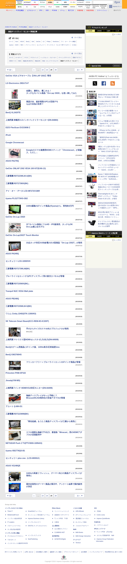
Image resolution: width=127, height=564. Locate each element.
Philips (49, 41)
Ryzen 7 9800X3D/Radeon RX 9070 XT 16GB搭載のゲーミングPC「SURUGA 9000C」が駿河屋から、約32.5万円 (108, 179)
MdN (74, 529)
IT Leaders (10, 522)
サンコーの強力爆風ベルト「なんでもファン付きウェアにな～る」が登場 (109, 113)
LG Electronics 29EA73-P (17, 83)
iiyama (11, 45)
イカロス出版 (77, 508)
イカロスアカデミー (82, 526)
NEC (22, 45)
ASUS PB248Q (12, 299)
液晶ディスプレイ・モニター (69, 61)
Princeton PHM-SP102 (16, 373)
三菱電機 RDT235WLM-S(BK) (19, 306)
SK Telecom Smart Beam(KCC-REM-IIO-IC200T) (27, 321)
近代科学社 (55, 536)
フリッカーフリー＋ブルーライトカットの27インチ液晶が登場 (53, 362)
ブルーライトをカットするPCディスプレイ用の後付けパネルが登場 (35, 276)
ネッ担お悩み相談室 (14, 529)
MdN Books (79, 532)
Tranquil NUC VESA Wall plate (19, 291)
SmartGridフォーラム (35, 511)
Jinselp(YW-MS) (13, 380)
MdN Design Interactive (83, 536)
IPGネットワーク (100, 529)
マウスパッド (34, 57)
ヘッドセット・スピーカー (48, 57)
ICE (95, 508)
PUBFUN (97, 522)
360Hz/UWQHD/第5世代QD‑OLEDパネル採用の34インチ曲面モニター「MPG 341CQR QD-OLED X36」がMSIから (109, 208)
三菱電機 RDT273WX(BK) (17, 183)
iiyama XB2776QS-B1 (15, 451)
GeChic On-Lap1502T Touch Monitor (22, 235)
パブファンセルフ (102, 525)
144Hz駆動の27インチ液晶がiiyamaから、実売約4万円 (50, 206)
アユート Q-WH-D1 (14, 406)
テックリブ (76, 540)
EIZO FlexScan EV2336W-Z (18, 127)
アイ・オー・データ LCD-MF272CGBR (23, 191)
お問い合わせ (29, 552)
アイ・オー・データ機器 (68, 41)
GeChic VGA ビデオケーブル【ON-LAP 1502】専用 (28, 76)
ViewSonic (56, 41)
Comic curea (101, 515)
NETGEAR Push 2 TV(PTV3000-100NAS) (24, 443)
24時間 (99, 31)
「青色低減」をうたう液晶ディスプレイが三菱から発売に (51, 421)
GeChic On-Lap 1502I (15, 217)
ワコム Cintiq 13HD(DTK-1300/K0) (21, 314)
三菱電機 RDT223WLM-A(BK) (19, 176)
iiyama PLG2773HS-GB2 (17, 198)
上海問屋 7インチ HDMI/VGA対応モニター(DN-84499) (29, 388)
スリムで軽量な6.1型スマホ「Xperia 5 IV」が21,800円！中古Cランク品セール (109, 123)
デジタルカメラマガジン (15, 536)
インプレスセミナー (34, 522)
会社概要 (84, 552)
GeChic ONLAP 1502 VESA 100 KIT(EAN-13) (26, 168)
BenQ (27, 41)
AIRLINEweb (80, 511)
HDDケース (12, 61)
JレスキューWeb (81, 522)
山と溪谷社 (55, 526)
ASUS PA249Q (12, 254)
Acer (16, 41)
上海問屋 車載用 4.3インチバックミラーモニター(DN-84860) (32, 120)
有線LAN (37, 61)
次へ (80, 70)
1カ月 (117, 31)
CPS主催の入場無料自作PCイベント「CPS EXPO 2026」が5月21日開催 (108, 158)
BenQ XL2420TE (13, 112)
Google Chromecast (15, 142)
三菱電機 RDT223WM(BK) (17, 414)
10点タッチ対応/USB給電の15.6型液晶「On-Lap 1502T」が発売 (54, 243)
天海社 (99, 511)
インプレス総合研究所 (14, 518)
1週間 (108, 31)
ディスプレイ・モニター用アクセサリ (58, 45)
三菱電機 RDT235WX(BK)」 (18, 284)
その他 (74, 45)
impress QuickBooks (103, 518)
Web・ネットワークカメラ (50, 61)
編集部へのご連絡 (56, 552)
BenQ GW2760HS (14, 355)
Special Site (96, 66)
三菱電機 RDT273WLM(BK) (18, 269)
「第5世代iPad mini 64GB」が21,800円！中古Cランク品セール (109, 139)
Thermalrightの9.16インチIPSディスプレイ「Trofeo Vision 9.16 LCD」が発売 (108, 196)
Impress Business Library (36, 518)
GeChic (38, 41)
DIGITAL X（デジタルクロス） (38, 526)
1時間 (90, 31)
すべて (11, 41)
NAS (19, 61)
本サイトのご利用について (13, 552)
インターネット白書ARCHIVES (17, 543)
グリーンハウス (30, 45)
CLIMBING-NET (60, 532)
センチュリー (41, 45)
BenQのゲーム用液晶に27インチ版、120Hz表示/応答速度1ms (33, 347)
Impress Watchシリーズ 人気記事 (105, 233)
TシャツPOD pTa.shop (104, 532)
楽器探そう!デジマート (62, 515)
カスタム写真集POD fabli (105, 535)
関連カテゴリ (16, 54)
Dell (33, 41)
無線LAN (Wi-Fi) (28, 61)
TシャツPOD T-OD (61, 518)
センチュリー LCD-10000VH (18, 261)
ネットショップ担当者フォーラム (39, 515)
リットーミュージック (62, 511)
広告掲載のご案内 (41, 552)
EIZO (16, 45)
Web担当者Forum (13, 515)
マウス (26, 57)
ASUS (22, 41)
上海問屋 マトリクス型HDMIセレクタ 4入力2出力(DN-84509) (32, 340)
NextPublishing (33, 539)
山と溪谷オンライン (61, 529)
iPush (8, 135)
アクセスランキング (99, 28)
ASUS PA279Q (12, 161)
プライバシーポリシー (71, 552)
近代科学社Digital (60, 539)
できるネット (11, 540)
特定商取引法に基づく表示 (113, 552)
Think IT (10, 511)
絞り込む (15, 38)
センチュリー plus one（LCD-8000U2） (23, 458)
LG (44, 41)
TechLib (78, 543)
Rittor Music (56, 508)
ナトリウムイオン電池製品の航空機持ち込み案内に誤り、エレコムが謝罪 (109, 223)
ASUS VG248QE (13, 466)
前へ (9, 70)
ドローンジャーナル (14, 526)
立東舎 (57, 522)
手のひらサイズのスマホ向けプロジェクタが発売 (47, 329)
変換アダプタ (77, 57)
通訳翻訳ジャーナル (82, 518)
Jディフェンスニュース (83, 515)
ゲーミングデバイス (65, 57)
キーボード (18, 57)
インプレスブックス (34, 535)
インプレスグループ (95, 552)
